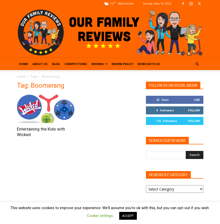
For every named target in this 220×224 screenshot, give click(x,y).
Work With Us (149, 64)
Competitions (76, 64)
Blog (56, 64)
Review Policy (122, 64)
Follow (194, 110)
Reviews (99, 64)
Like (197, 100)
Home (23, 64)
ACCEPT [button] (128, 216)
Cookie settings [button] (100, 215)
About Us (40, 64)
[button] (197, 64)
